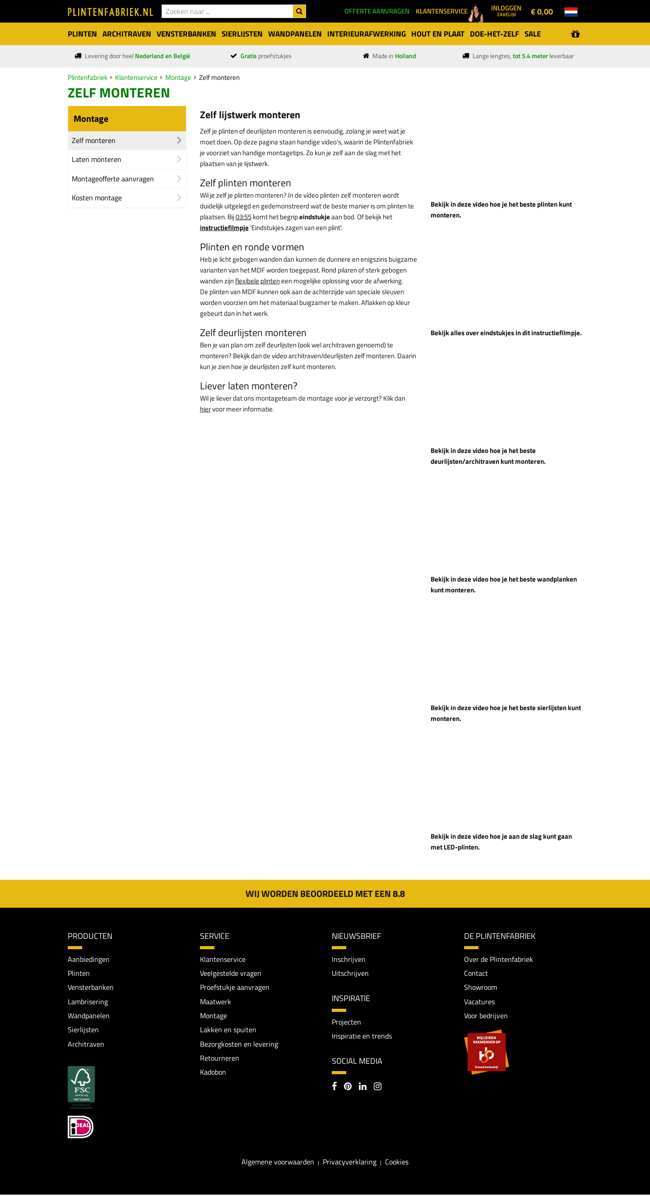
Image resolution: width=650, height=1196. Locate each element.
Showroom (480, 987)
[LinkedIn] (363, 1088)
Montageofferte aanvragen (113, 178)
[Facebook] (334, 1088)
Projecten (346, 1021)
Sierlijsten (83, 1030)
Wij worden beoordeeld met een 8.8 (325, 893)
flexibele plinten (257, 281)
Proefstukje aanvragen (234, 987)
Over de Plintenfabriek (498, 959)
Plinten (79, 973)
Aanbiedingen (89, 959)
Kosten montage (97, 197)
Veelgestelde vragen (230, 973)
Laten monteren (96, 159)
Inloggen (506, 10)
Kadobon (213, 1073)
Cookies (397, 1162)
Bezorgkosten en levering (239, 1044)
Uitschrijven (350, 973)
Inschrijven (349, 959)
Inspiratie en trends (362, 1036)
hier (205, 409)
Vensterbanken (91, 987)
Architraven (86, 1044)
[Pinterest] (348, 1088)
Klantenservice (136, 77)
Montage (178, 77)
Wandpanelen (89, 1016)
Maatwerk (215, 1002)
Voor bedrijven (486, 1016)
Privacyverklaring (349, 1162)
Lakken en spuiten (228, 1030)
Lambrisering (88, 1002)
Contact (476, 973)
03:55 (243, 217)
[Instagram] (377, 1088)
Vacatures (479, 1002)
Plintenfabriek (87, 77)
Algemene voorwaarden (277, 1162)
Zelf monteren (219, 77)
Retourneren (219, 1058)
